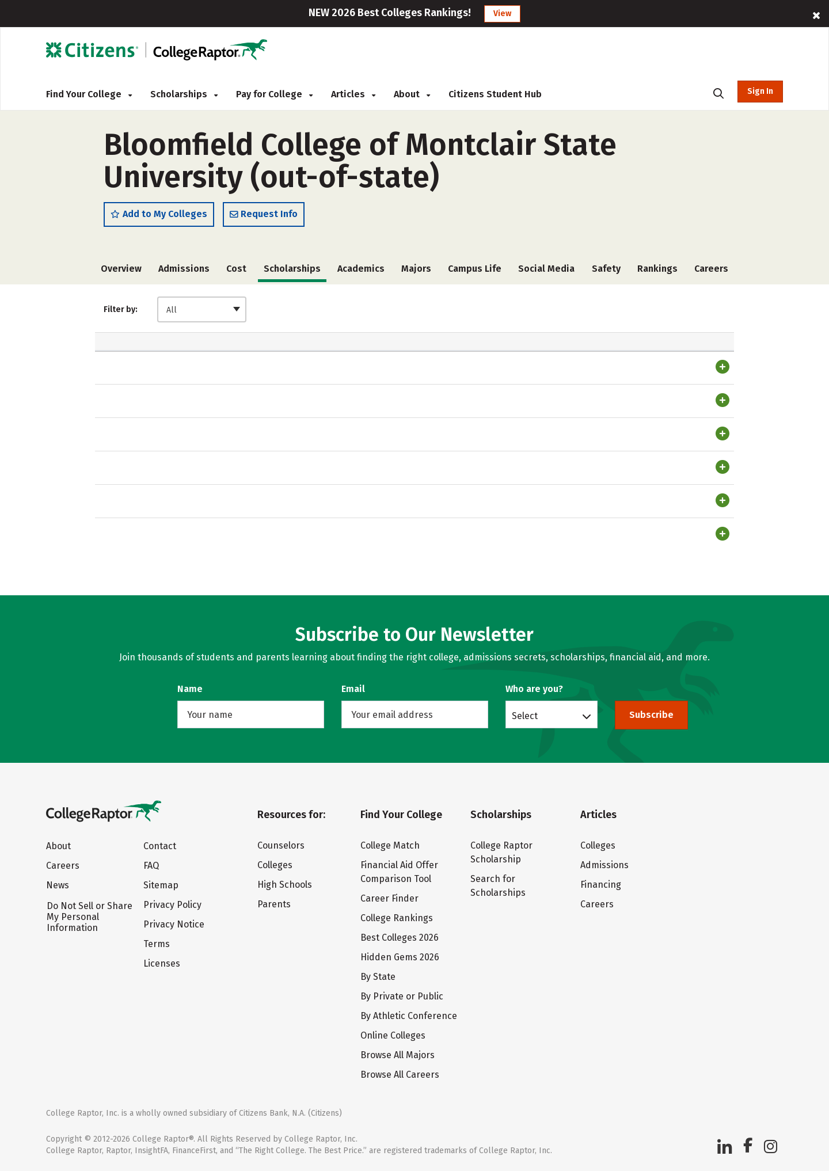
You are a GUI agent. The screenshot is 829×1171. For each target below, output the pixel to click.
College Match (390, 845)
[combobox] (201, 310)
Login (675, 396)
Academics (361, 269)
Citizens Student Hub (495, 94)
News (57, 885)
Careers (711, 269)
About (412, 94)
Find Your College (89, 94)
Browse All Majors (397, 1055)
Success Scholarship (148, 466)
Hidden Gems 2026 (399, 957)
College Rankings (396, 918)
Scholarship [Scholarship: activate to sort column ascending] (135, 361)
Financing (600, 884)
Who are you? (534, 688)
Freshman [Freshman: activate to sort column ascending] (452, 361)
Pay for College (274, 94)
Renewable (604, 355)
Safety (606, 269)
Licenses (161, 963)
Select (525, 715)
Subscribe (651, 714)
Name (190, 688)
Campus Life (474, 269)
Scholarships (184, 94)
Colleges (274, 865)
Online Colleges (392, 1035)
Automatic (373, 361)
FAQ (151, 865)
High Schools (284, 884)
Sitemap (160, 885)
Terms (156, 943)
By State (378, 976)
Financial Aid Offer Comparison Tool (399, 872)
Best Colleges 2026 (399, 937)
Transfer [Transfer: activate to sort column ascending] (531, 361)
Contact (159, 846)
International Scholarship (159, 573)
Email (353, 688)
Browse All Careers (399, 1074)
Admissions (184, 269)
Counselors (281, 845)
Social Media (546, 269)
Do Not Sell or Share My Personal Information (89, 916)
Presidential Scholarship (157, 430)
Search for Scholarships (498, 885)
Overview (121, 269)
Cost (236, 269)
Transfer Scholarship (148, 502)
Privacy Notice (173, 924)
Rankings (657, 269)
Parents (274, 904)
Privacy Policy (172, 904)
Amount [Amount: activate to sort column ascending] (294, 361)
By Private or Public (401, 996)
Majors (416, 269)
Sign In (760, 91)
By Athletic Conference (408, 1015)
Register (708, 396)
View (502, 13)
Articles (353, 94)
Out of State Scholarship (158, 537)
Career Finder (389, 898)
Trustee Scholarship (146, 394)
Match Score (689, 355)
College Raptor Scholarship (501, 852)
